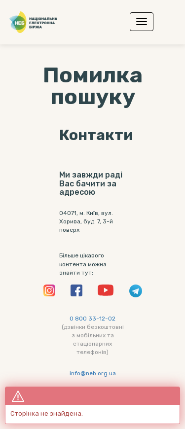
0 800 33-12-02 (92, 318)
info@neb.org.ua (93, 373)
